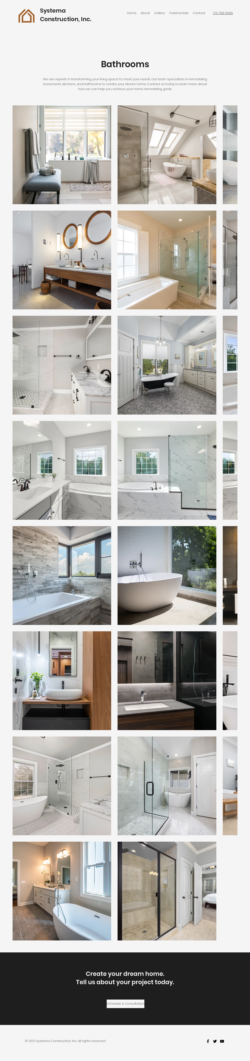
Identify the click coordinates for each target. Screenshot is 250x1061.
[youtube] (222, 1041)
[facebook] (207, 1041)
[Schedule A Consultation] (125, 1004)
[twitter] (215, 1041)
